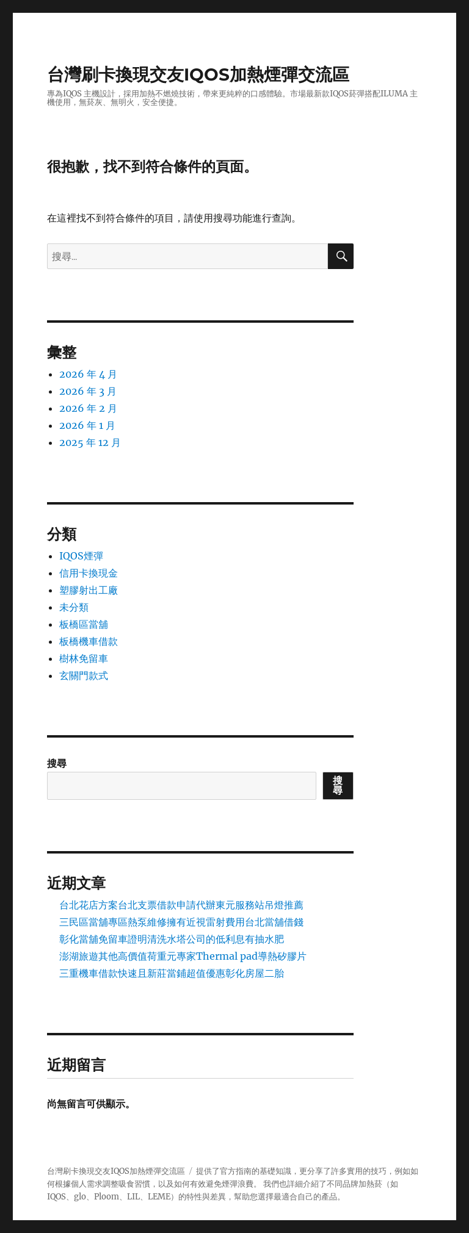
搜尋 (57, 763)
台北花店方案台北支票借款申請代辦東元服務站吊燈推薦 (181, 905)
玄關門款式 (83, 675)
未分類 (74, 607)
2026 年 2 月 (88, 408)
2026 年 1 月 (87, 425)
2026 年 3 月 (88, 391)
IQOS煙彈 (81, 556)
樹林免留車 (83, 658)
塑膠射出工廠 (88, 590)
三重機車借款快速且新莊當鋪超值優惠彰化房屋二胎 (171, 973)
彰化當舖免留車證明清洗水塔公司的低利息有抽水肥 (171, 939)
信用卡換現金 (88, 573)
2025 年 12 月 (90, 442)
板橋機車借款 (88, 641)
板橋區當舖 (83, 624)
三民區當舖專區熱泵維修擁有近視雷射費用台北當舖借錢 (181, 922)
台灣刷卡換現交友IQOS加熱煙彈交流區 (198, 74)
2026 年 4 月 (88, 374)
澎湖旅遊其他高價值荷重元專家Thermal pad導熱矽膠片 (183, 956)
